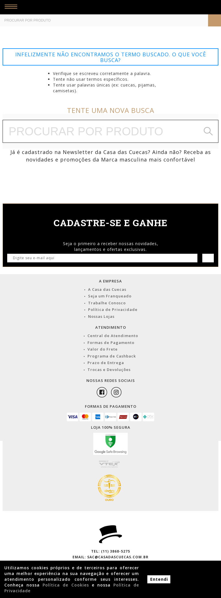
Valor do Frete (102, 349)
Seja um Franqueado (110, 296)
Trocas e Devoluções (109, 369)
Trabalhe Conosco (107, 302)
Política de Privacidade (113, 309)
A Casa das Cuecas (107, 289)
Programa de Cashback (111, 356)
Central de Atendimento (112, 335)
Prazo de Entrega (105, 362)
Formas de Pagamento (110, 342)
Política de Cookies (66, 585)
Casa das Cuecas (101, 7)
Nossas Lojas (101, 316)
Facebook (102, 392)
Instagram (116, 392)
